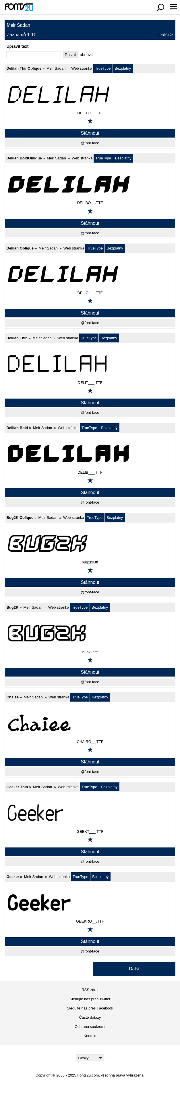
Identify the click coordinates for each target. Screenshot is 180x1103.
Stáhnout (90, 133)
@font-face (90, 143)
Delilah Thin (17, 338)
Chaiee (12, 697)
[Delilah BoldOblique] (90, 184)
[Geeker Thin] (90, 812)
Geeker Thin (17, 787)
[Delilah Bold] (90, 453)
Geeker (12, 877)
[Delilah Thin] (90, 363)
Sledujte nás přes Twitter (89, 999)
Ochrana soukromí (90, 1026)
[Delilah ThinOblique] (90, 94)
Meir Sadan (56, 68)
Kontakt (90, 1036)
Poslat (70, 54)
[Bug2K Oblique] (90, 543)
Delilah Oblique (20, 248)
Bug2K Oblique (19, 517)
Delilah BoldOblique (24, 158)
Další (163, 34)
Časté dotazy (90, 1017)
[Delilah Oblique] (90, 274)
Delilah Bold (17, 428)
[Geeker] (90, 902)
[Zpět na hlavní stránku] (19, 7)
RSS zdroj (90, 990)
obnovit (86, 54)
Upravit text (17, 46)
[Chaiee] (90, 723)
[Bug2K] (90, 633)
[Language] (90, 1057)
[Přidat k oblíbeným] (90, 120)
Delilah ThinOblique (23, 68)
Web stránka (81, 68)
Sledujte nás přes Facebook (90, 1008)
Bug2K (12, 607)
